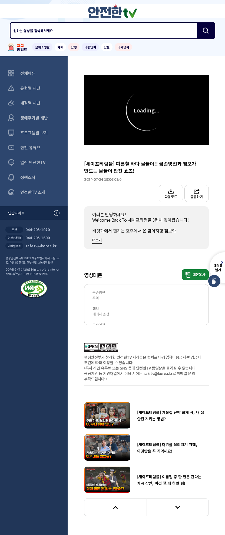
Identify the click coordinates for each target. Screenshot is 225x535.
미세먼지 (123, 47)
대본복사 (195, 275)
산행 (74, 47)
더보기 (97, 239)
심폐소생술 (42, 47)
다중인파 (90, 47)
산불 (107, 47)
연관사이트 (33, 213)
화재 (60, 47)
